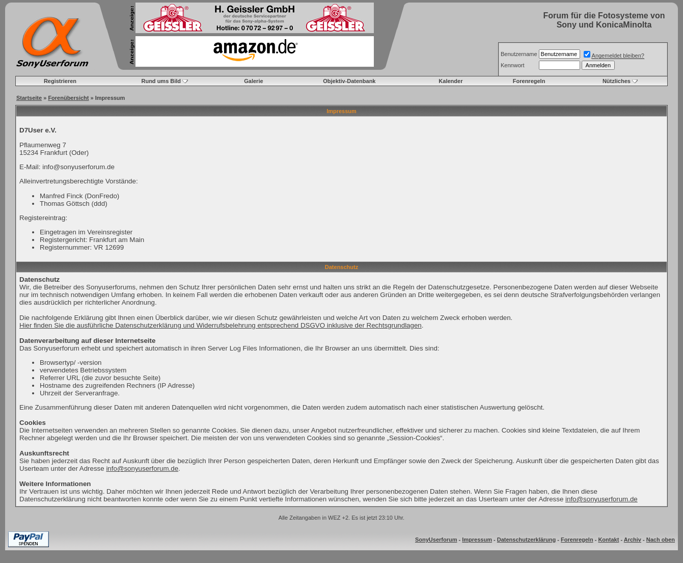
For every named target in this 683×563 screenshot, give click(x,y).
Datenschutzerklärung (526, 540)
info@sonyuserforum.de (142, 468)
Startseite (29, 98)
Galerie (253, 81)
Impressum (477, 540)
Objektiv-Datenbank (349, 81)
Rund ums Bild (161, 81)
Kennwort (512, 65)
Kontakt (608, 540)
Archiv (632, 540)
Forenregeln (529, 81)
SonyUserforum (436, 540)
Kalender (450, 81)
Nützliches (617, 81)
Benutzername (519, 54)
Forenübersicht (68, 98)
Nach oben (660, 540)
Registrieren (60, 81)
